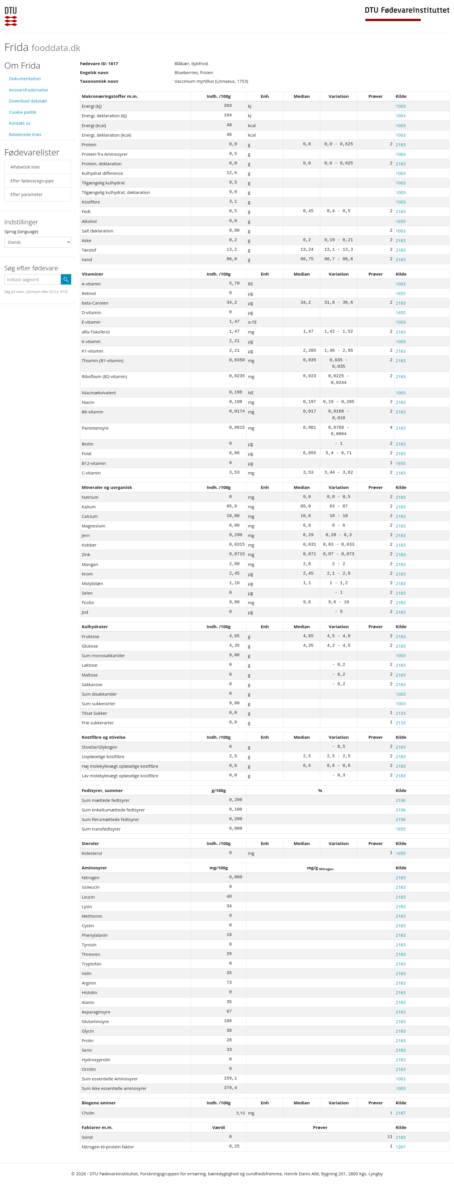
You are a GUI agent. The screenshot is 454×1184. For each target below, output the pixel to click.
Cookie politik (22, 112)
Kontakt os (19, 123)
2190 (400, 800)
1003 (400, 106)
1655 (400, 221)
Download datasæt (28, 101)
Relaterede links (25, 134)
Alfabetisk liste (25, 167)
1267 (400, 1147)
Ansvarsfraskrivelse (28, 90)
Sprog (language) (21, 231)
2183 (400, 144)
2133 (400, 713)
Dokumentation (25, 78)
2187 (400, 1113)
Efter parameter (26, 194)
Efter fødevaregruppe (32, 181)
